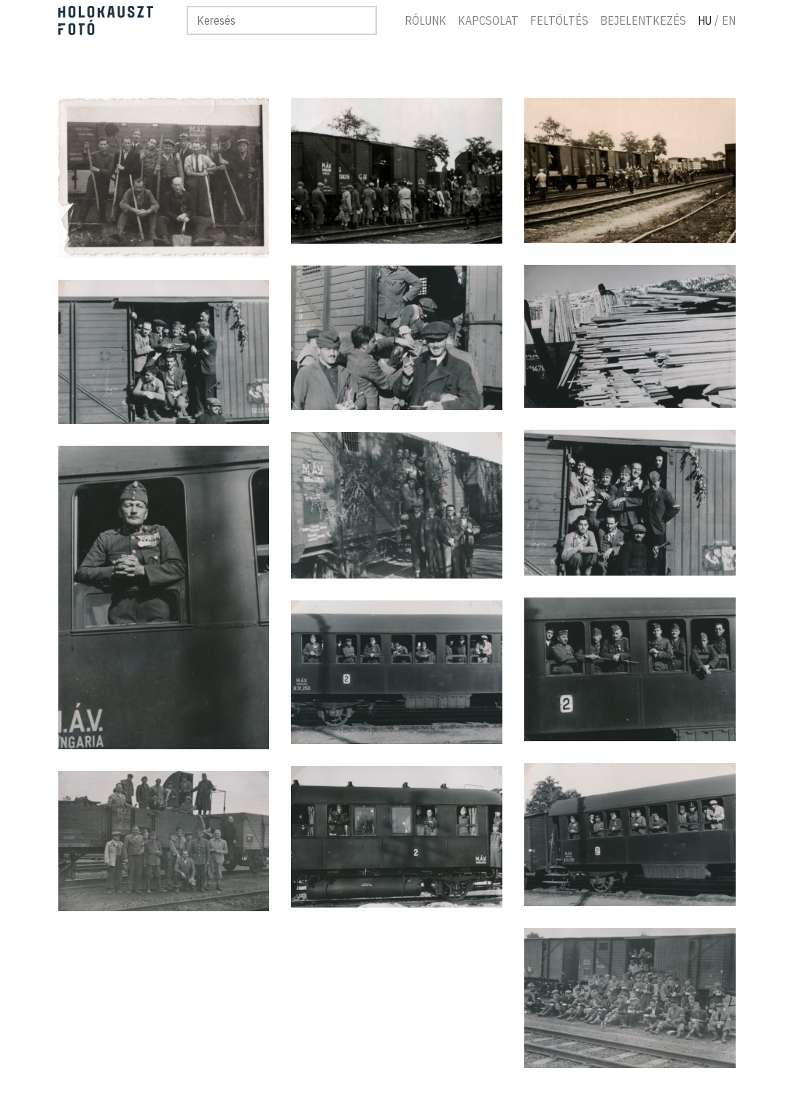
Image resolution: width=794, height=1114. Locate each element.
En (729, 20)
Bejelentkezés (644, 20)
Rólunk (426, 20)
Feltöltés (560, 20)
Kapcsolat (489, 20)
